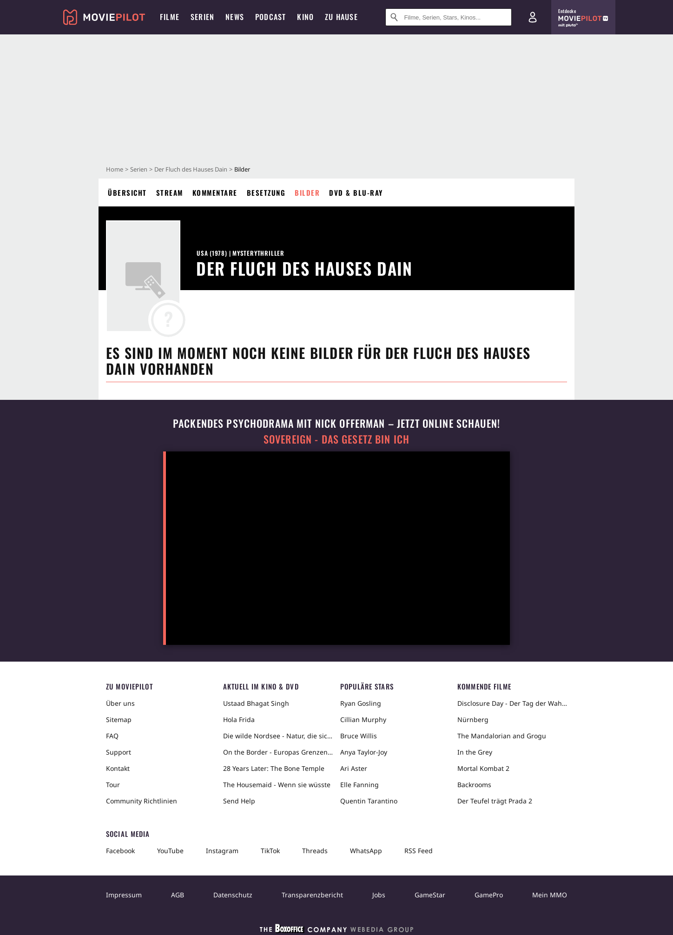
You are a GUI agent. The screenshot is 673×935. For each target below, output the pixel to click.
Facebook (120, 850)
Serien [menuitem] (202, 16)
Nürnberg (472, 719)
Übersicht (127, 192)
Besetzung (266, 192)
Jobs (378, 894)
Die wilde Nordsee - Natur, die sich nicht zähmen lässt (278, 735)
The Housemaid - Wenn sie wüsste (276, 784)
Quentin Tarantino (368, 800)
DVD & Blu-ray (356, 192)
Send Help (239, 800)
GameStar (430, 894)
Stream (169, 192)
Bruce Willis (358, 735)
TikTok (270, 850)
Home (114, 169)
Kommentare (215, 192)
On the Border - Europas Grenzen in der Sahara (278, 752)
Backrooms (474, 784)
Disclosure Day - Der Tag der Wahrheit (512, 703)
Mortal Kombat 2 (483, 768)
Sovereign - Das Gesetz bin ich (336, 439)
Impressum (124, 894)
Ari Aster (353, 768)
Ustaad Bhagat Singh (256, 703)
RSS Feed (418, 850)
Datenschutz (232, 894)
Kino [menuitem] (305, 16)
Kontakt (118, 768)
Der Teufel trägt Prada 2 (494, 800)
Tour (113, 784)
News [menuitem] (234, 16)
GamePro (489, 894)
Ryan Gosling (360, 703)
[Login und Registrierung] (532, 17)
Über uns (120, 703)
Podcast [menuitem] (270, 16)
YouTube (170, 850)
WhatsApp (366, 850)
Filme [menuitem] (169, 16)
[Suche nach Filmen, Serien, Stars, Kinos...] (448, 17)
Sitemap (119, 719)
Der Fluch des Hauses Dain (190, 169)
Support (118, 752)
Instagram (222, 850)
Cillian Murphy (363, 719)
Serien (138, 169)
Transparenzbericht (312, 894)
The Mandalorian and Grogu (501, 735)
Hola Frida (239, 719)
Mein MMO (549, 894)
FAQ (112, 735)
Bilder (307, 192)
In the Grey (474, 752)
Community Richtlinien (141, 800)
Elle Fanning (359, 784)
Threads (315, 850)
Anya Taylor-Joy (363, 752)
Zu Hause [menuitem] (341, 16)
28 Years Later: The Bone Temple (273, 768)
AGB (177, 894)
